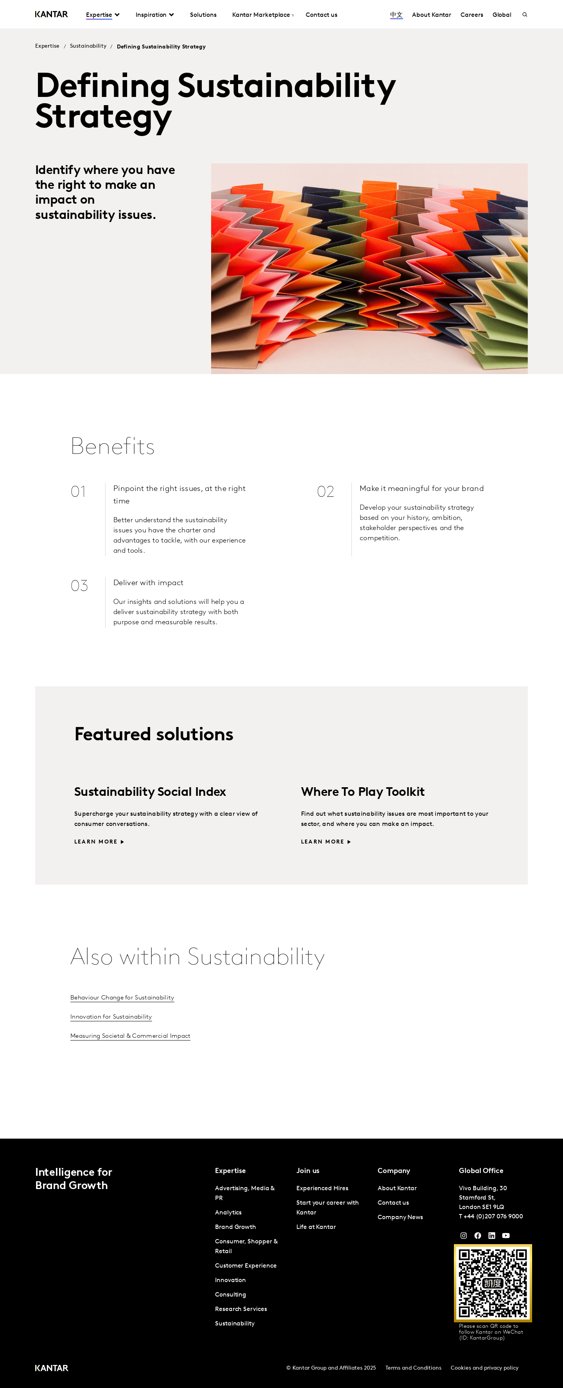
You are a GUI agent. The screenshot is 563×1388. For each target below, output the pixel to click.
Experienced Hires (322, 1189)
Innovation (230, 1280)
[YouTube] (492, 1237)
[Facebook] (477, 1237)
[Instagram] (463, 1237)
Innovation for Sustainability (111, 1017)
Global (502, 15)
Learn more (96, 842)
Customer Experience (245, 1266)
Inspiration (151, 15)
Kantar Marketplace (261, 15)
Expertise (99, 15)
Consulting (230, 1295)
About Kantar (431, 15)
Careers (472, 15)
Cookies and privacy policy (484, 1368)
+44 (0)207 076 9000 (493, 1217)
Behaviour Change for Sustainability (122, 998)
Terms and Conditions (413, 1368)
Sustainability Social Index (150, 792)
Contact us (321, 15)
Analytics (228, 1213)
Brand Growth (235, 1227)
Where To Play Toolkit (363, 792)
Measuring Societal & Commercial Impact (130, 1036)
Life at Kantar (316, 1227)
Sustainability (88, 46)
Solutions (203, 15)
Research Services (241, 1309)
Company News (400, 1217)
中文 (396, 15)
